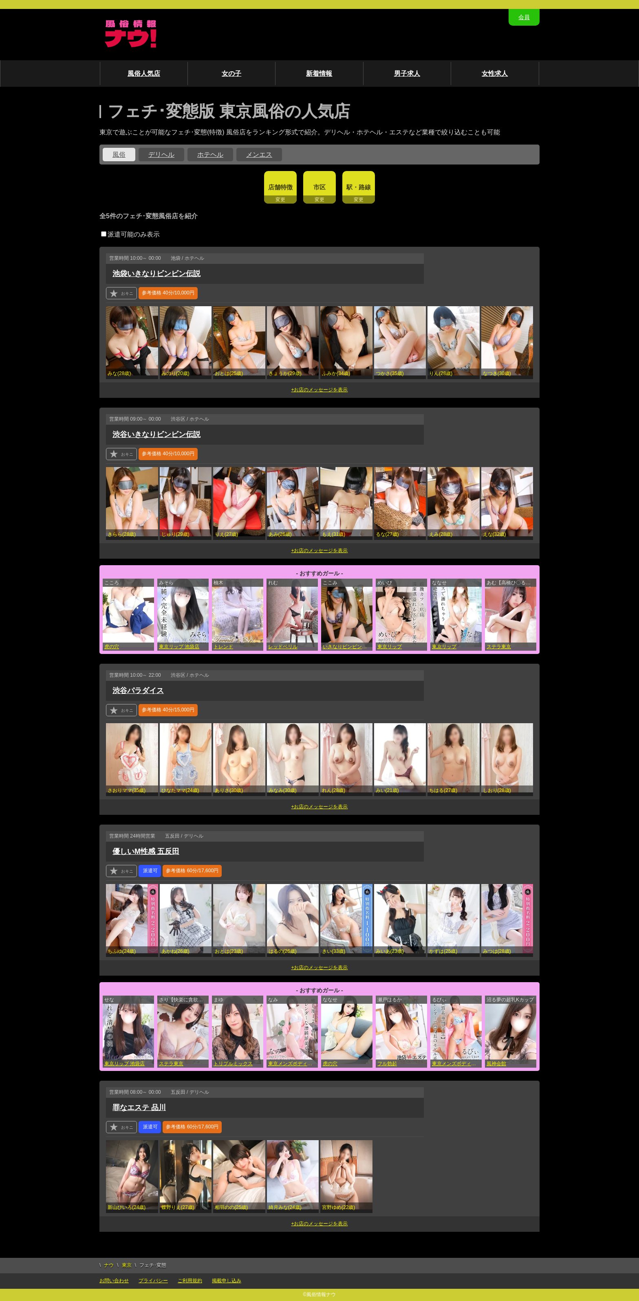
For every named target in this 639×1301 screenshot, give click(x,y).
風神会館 (496, 1063)
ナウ (109, 1265)
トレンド (223, 646)
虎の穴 (111, 646)
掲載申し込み (226, 1280)
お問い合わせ (114, 1280)
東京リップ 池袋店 (179, 646)
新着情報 (319, 73)
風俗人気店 (144, 73)
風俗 (119, 154)
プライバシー (153, 1280)
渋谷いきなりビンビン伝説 (156, 434)
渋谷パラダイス (138, 691)
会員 (524, 17)
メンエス (259, 154)
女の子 (231, 73)
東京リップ (389, 646)
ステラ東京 (499, 646)
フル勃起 (387, 1063)
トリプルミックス (233, 1063)
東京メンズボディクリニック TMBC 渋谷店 (457, 1063)
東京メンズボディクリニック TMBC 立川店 (293, 1063)
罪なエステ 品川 (139, 1108)
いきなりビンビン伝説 (347, 646)
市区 (319, 187)
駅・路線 (358, 187)
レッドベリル (282, 646)
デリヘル (161, 154)
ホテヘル (210, 154)
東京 (127, 1265)
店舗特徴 (280, 187)
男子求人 (407, 73)
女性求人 (495, 73)
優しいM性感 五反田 (145, 851)
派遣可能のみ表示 (130, 234)
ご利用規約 (190, 1280)
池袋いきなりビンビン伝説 (156, 274)
